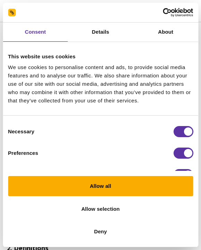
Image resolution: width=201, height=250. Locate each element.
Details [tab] (100, 32)
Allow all (100, 186)
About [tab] (165, 32)
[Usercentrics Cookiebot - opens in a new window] (162, 12)
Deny (100, 231)
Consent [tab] (35, 32)
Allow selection (100, 209)
